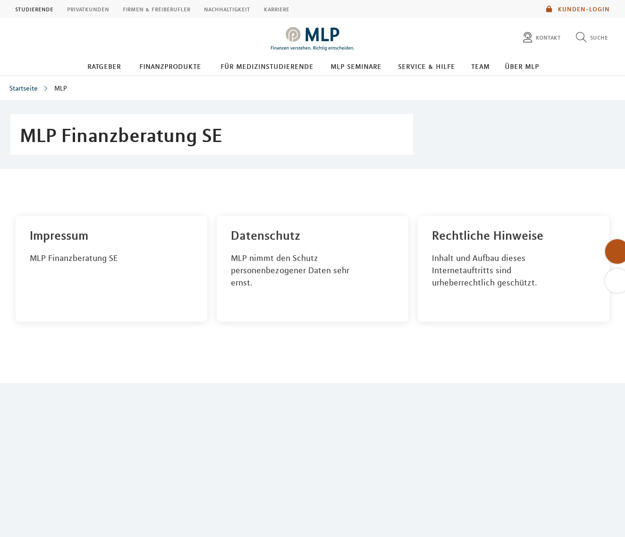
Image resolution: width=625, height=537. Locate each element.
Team (480, 66)
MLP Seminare (355, 66)
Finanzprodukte (170, 66)
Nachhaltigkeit (227, 9)
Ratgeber (104, 66)
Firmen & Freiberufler (156, 9)
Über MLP (522, 66)
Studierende (34, 9)
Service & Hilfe (426, 66)
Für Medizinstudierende (266, 66)
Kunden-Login (578, 9)
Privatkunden (88, 9)
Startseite (23, 88)
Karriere (276, 9)
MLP (60, 88)
